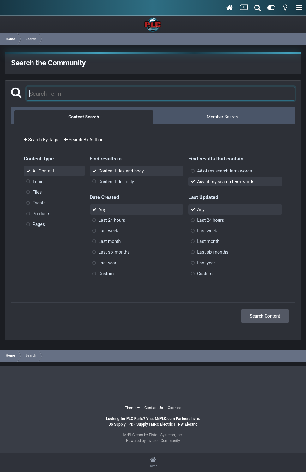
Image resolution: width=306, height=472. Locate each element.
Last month (110, 241)
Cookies (174, 408)
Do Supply (116, 424)
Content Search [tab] (83, 116)
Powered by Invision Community (153, 441)
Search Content (265, 315)
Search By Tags (41, 139)
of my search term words (224, 170)
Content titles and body (121, 170)
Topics (39, 181)
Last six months (114, 252)
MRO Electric (162, 424)
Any (102, 209)
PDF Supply (138, 424)
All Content (43, 170)
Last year (108, 262)
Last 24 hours (112, 219)
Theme (132, 408)
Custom (106, 273)
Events (39, 202)
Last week (108, 230)
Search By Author (83, 139)
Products (41, 213)
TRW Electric (186, 424)
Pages (39, 224)
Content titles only (116, 181)
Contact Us (153, 408)
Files (37, 192)
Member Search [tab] (222, 116)
